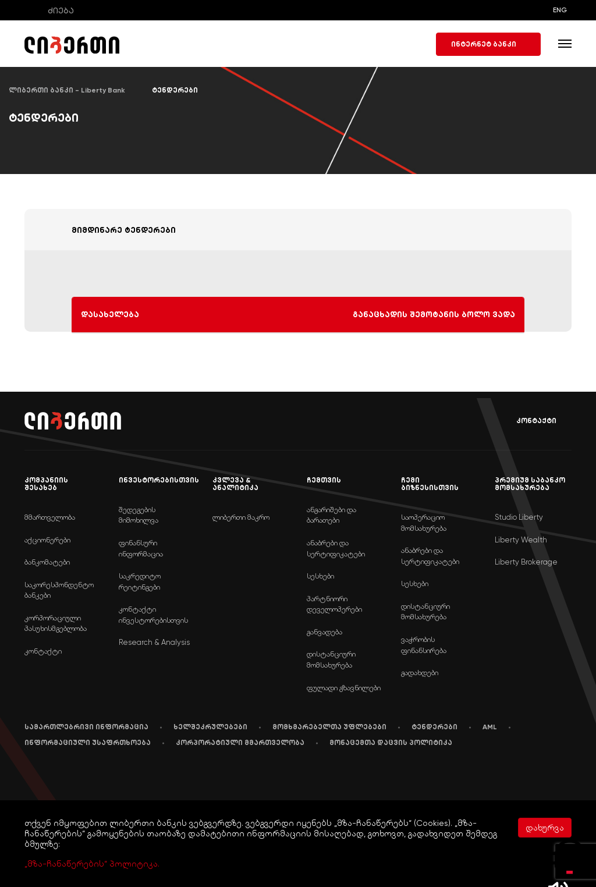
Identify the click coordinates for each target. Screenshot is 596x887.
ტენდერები (434, 727)
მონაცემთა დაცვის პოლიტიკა (390, 743)
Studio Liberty (519, 517)
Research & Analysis (154, 642)
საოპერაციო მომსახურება (423, 523)
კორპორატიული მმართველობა (240, 743)
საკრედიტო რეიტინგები (140, 581)
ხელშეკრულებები (210, 727)
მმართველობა (49, 517)
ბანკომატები (47, 562)
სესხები (320, 576)
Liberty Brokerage (526, 562)
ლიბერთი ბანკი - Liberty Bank (67, 90)
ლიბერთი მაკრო (240, 517)
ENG (560, 10)
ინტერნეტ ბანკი (488, 44)
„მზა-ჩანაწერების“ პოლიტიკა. (91, 863)
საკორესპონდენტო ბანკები (59, 590)
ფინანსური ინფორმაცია (141, 548)
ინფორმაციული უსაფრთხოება (87, 743)
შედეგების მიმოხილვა (138, 515)
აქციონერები (47, 539)
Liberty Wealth (521, 539)
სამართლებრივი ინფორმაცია (86, 727)
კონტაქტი (527, 421)
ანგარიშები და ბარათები (331, 515)
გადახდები (419, 672)
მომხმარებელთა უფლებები (329, 727)
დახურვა (545, 827)
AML (490, 727)
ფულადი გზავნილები (344, 687)
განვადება (324, 631)
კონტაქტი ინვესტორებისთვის (153, 615)
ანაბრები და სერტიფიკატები (336, 548)
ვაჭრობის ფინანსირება (423, 645)
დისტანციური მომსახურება (331, 659)
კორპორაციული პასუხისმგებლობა (55, 623)
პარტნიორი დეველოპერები (334, 604)
